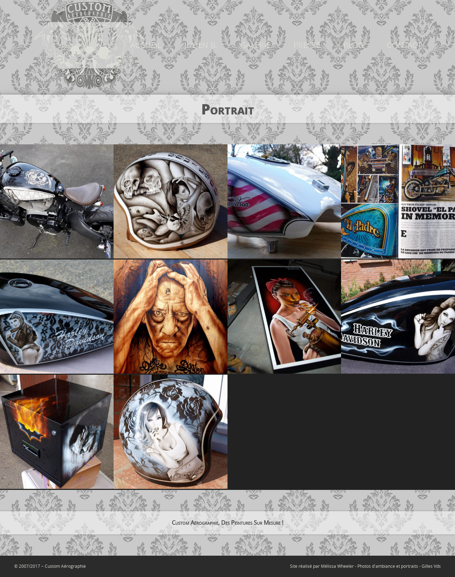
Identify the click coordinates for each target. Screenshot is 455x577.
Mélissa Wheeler (337, 566)
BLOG (353, 45)
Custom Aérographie (65, 566)
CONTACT (404, 45)
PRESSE (307, 45)
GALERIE (255, 45)
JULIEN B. (200, 45)
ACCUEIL (145, 45)
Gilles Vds (431, 566)
